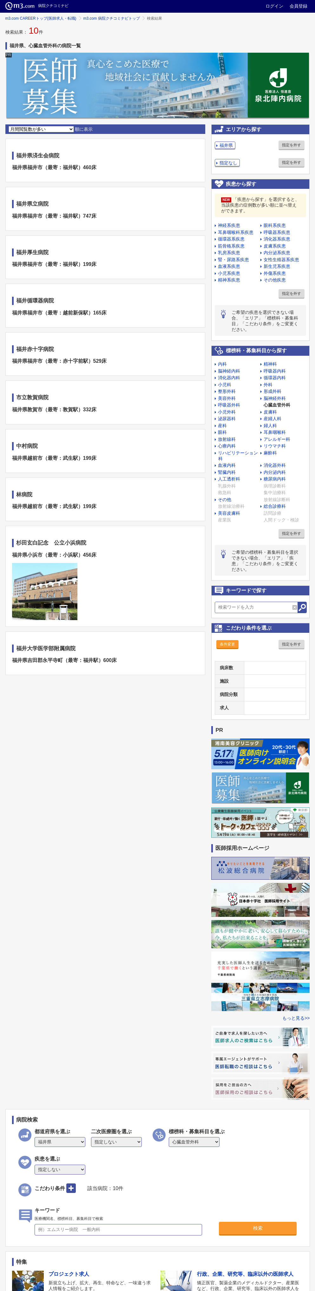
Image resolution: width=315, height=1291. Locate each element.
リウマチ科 (275, 445)
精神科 (270, 364)
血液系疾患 (229, 266)
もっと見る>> (296, 1018)
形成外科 (272, 391)
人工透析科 (229, 478)
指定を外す (291, 145)
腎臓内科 (227, 472)
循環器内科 (275, 377)
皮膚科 (270, 411)
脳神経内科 (229, 371)
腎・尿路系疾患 (233, 259)
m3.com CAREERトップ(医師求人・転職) (40, 18)
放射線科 (227, 439)
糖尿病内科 (275, 478)
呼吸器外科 (229, 404)
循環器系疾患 (231, 239)
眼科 (222, 432)
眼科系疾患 (275, 225)
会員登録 (298, 6)
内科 (222, 364)
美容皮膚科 (229, 513)
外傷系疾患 (275, 273)
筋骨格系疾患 (231, 245)
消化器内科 (229, 377)
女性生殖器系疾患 (281, 259)
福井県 (226, 145)
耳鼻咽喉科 (275, 432)
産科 (222, 425)
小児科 (224, 384)
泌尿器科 (227, 418)
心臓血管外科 (277, 404)
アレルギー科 (277, 439)
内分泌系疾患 (277, 252)
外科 (268, 384)
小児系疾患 (229, 273)
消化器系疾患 (277, 239)
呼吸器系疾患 (277, 232)
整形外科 (227, 391)
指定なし (228, 162)
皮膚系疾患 (275, 245)
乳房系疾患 (229, 252)
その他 (224, 499)
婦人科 (270, 425)
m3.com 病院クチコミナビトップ (111, 18)
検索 (258, 1228)
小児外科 (227, 411)
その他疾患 (275, 279)
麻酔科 (270, 452)
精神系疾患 (229, 279)
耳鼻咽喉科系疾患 (235, 232)
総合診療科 (275, 506)
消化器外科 (275, 465)
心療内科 (227, 445)
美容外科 (227, 398)
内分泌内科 (275, 472)
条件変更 (227, 644)
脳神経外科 (275, 398)
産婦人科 (272, 418)
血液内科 (227, 465)
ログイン (274, 6)
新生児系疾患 (277, 266)
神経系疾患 (229, 225)
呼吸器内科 (275, 371)
